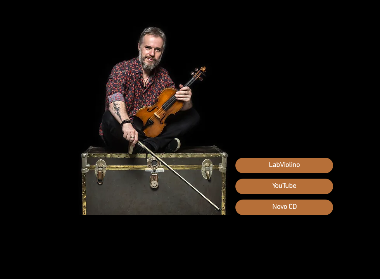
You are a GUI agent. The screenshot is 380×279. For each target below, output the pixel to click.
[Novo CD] (284, 207)
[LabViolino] (284, 165)
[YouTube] (284, 186)
